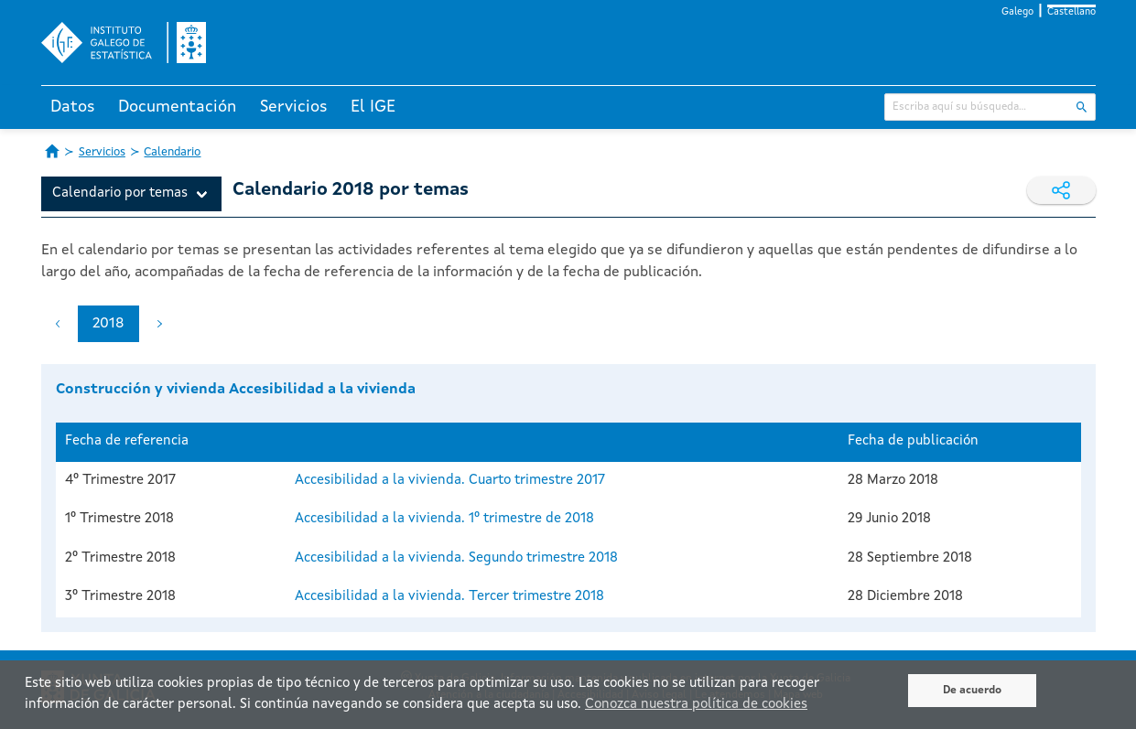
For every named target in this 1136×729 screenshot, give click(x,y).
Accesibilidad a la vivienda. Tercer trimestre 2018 (449, 597)
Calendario (172, 152)
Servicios (294, 107)
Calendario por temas (120, 193)
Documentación (177, 107)
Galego (1017, 12)
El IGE (373, 107)
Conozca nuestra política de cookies (696, 705)
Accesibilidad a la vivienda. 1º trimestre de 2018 (444, 519)
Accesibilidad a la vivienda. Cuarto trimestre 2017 (450, 481)
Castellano (1071, 12)
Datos (72, 107)
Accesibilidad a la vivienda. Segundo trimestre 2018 (456, 558)
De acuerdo (972, 690)
